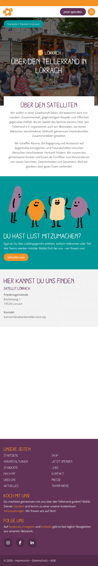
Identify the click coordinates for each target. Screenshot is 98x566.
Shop (55, 455)
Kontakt (58, 473)
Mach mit (9, 473)
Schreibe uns (16, 257)
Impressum (22, 560)
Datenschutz (40, 560)
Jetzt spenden (73, 12)
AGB (53, 560)
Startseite (12, 24)
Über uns (10, 479)
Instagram (28, 526)
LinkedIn (46, 526)
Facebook (15, 526)
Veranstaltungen (16, 461)
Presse (56, 479)
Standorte (11, 467)
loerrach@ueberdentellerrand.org (25, 317)
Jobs (55, 467)
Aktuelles (11, 485)
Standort (24, 24)
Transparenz (60, 485)
